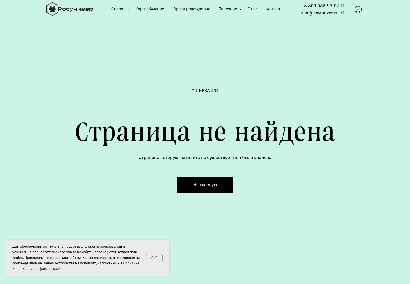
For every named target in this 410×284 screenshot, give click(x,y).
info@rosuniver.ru (322, 12)
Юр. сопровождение (191, 9)
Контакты (274, 9)
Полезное (228, 9)
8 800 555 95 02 (324, 5)
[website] (358, 9)
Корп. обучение (150, 9)
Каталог (118, 9)
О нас (253, 9)
